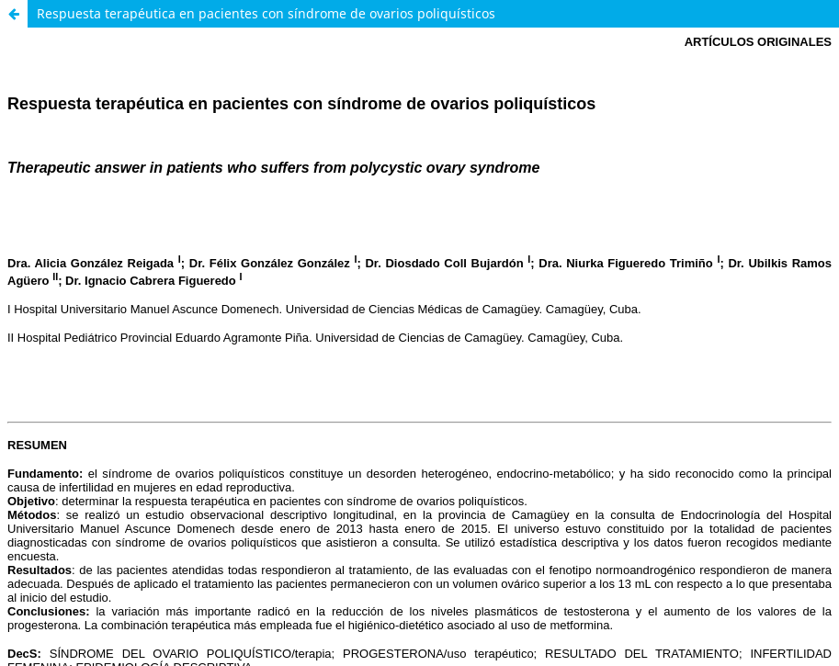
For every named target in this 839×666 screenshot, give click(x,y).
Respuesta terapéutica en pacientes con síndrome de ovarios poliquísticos (266, 13)
